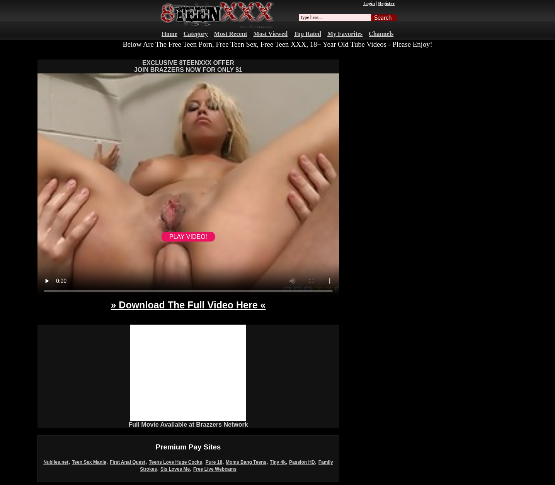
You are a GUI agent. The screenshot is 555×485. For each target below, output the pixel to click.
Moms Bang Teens (246, 462)
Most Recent (230, 34)
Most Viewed (271, 34)
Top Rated (307, 34)
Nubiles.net (55, 462)
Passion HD (302, 462)
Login (369, 3)
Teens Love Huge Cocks (175, 462)
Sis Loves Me (175, 469)
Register (386, 3)
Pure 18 (214, 462)
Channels (381, 34)
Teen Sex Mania (89, 462)
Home (169, 34)
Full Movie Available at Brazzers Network (188, 424)
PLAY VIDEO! (188, 236)
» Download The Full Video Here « (188, 305)
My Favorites (345, 34)
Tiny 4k (278, 462)
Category (196, 34)
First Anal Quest (127, 462)
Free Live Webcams (215, 469)
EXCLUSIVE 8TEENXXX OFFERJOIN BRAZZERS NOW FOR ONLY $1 (188, 66)
